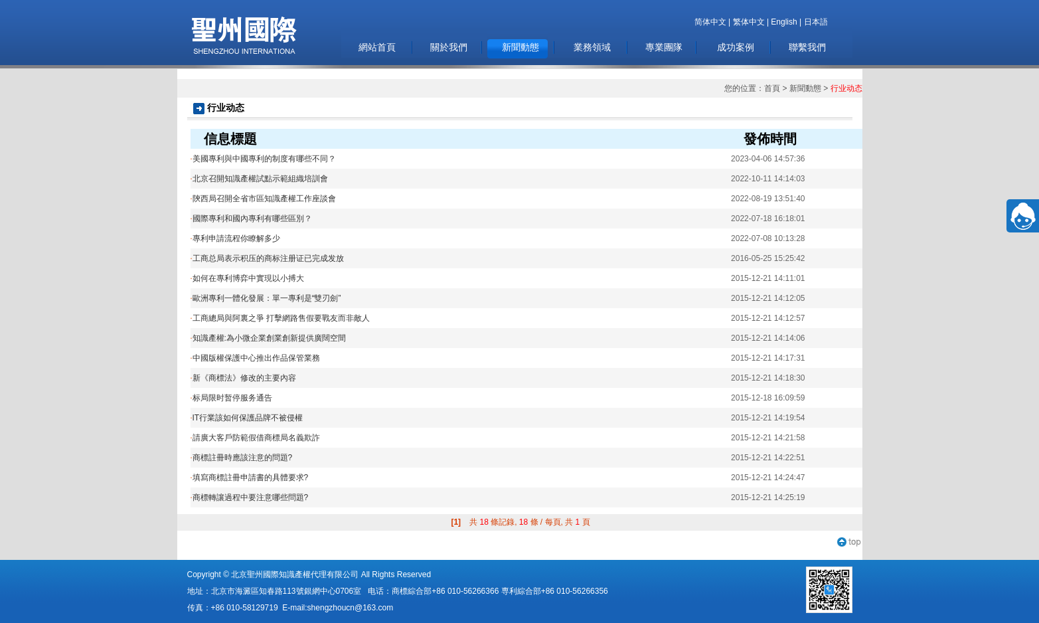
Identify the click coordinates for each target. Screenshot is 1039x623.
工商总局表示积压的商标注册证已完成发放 (267, 258)
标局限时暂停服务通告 (231, 397)
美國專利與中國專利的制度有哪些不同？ (263, 158)
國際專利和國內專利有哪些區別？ (251, 218)
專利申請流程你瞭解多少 (235, 238)
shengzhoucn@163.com (350, 607)
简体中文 (710, 22)
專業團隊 (663, 47)
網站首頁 (377, 47)
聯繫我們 (807, 47)
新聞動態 (520, 47)
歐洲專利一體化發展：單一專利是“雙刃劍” (266, 298)
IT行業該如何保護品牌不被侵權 (247, 417)
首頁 (772, 88)
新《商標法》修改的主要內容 (243, 378)
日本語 (816, 22)
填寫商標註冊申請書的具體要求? (250, 477)
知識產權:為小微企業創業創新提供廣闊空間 (268, 338)
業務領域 (592, 47)
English (784, 22)
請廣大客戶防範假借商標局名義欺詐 (255, 437)
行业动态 (846, 88)
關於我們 (448, 47)
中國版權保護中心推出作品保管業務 (255, 358)
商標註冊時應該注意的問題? (242, 457)
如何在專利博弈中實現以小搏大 (247, 278)
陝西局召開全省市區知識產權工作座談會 (263, 198)
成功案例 (735, 47)
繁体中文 (749, 22)
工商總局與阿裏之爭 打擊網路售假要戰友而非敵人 (280, 318)
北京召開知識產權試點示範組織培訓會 (259, 178)
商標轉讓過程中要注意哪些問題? (250, 497)
